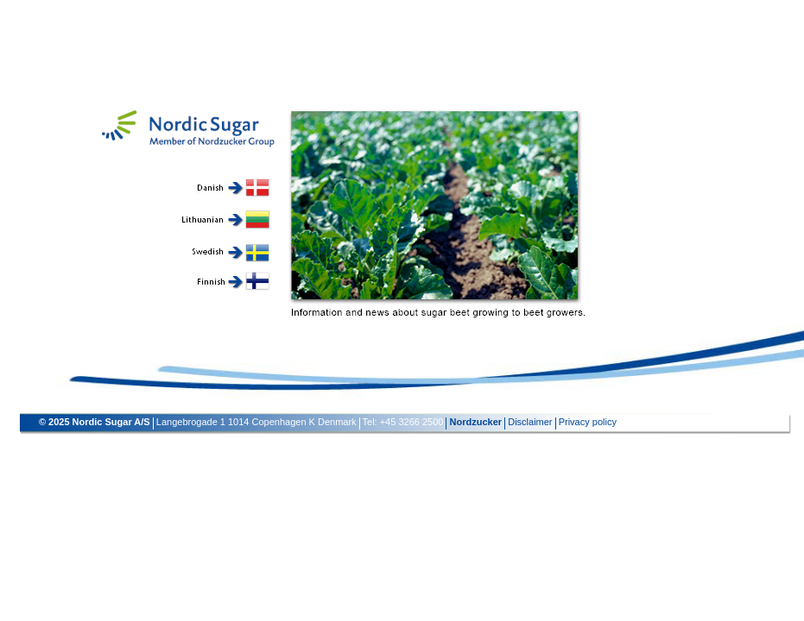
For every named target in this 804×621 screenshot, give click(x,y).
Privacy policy (588, 422)
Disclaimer (530, 422)
